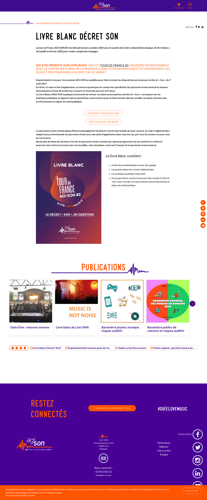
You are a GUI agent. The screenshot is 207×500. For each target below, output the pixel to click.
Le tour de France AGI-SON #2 (51, 47)
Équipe (164, 454)
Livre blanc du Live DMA (72, 327)
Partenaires (163, 442)
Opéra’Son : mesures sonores (29, 327)
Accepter (191, 491)
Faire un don (164, 450)
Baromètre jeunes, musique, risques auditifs (120, 328)
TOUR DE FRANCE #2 (114, 65)
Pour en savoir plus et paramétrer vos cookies (20, 496)
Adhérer (164, 446)
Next (194, 304)
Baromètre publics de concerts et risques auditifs (165, 328)
